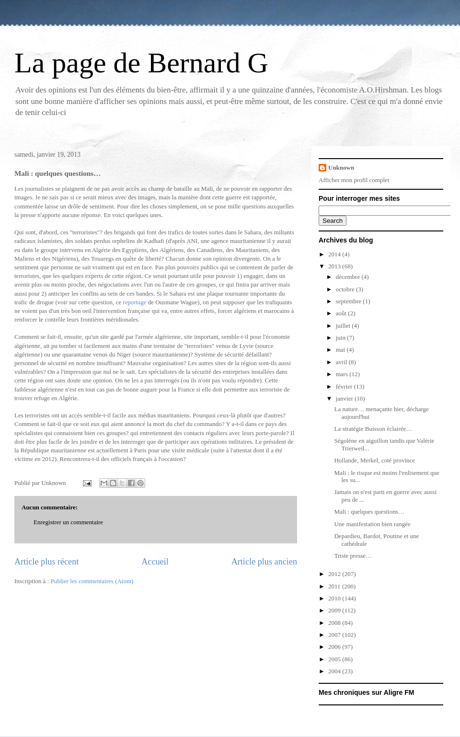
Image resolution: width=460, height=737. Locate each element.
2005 (335, 659)
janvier (345, 398)
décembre (349, 276)
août (342, 313)
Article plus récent (46, 561)
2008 (335, 622)
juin (341, 337)
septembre (349, 301)
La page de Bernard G (141, 63)
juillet (344, 325)
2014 (335, 254)
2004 (335, 671)
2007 (335, 634)
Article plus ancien (264, 561)
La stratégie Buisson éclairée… (373, 428)
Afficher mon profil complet (354, 180)
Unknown (341, 167)
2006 (335, 646)
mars (343, 374)
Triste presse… (353, 555)
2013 (335, 266)
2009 (335, 610)
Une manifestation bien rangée (372, 524)
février (345, 386)
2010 (335, 598)
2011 (335, 586)
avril (342, 362)
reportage (134, 302)
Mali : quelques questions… (369, 511)
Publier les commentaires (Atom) (91, 581)
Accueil (155, 561)
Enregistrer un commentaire (68, 522)
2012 (335, 573)
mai (341, 349)
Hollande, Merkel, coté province (374, 460)
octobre (346, 289)
